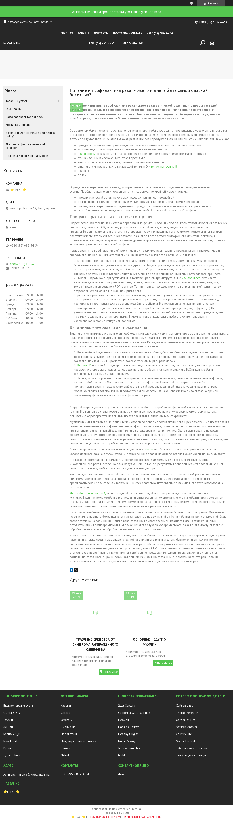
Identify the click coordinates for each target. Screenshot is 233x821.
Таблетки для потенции (192, 748)
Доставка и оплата (127, 33)
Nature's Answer (186, 727)
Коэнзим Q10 (12, 734)
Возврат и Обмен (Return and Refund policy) (30, 134)
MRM (121, 755)
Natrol (65, 755)
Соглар (65, 713)
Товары (83, 33)
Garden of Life (185, 720)
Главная (66, 33)
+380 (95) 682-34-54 (160, 33)
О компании (13, 109)
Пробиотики (69, 734)
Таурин (8, 720)
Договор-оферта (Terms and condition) (25, 146)
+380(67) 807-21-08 (131, 43)
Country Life (184, 734)
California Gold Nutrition (134, 713)
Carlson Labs (184, 706)
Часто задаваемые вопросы (25, 117)
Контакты (101, 33)
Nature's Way (126, 741)
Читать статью (109, 672)
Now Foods (10, 741)
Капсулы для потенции (191, 755)
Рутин (7, 748)
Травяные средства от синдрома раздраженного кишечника (95, 644)
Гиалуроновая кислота (18, 706)
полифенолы (86, 154)
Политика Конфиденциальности (27, 156)
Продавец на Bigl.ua (116, 812)
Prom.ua (136, 808)
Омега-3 (66, 720)
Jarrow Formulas (129, 748)
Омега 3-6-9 (11, 713)
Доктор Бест (11, 755)
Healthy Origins (128, 734)
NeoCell (123, 720)
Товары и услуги (17, 101)
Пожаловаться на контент (104, 816)
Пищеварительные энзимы (79, 741)
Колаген (66, 706)
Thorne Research (187, 713)
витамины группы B (164, 166)
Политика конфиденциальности (142, 816)
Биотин (65, 748)
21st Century (126, 706)
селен (149, 449)
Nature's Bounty (128, 727)
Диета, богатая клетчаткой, (88, 493)
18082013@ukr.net (23, 264)
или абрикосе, (191, 278)
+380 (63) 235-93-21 (102, 43)
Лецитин (8, 727)
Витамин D (84, 365)
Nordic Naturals (186, 741)
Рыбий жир (68, 727)
